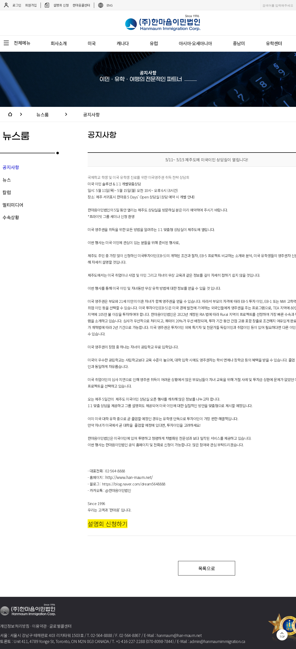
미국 (92, 43)
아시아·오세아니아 (195, 43)
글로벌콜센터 (60, 626)
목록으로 (206, 568)
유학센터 (274, 43)
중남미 (239, 43)
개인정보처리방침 (15, 626)
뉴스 (7, 179)
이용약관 (39, 626)
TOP (282, 636)
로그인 (17, 5)
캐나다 (123, 43)
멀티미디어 (13, 204)
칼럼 (7, 192)
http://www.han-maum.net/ (129, 477)
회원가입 (31, 5)
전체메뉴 (22, 42)
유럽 (154, 43)
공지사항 (91, 114)
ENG (110, 5)
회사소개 (59, 43)
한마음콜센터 (81, 5)
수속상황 (11, 217)
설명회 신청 (61, 5)
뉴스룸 (42, 114)
